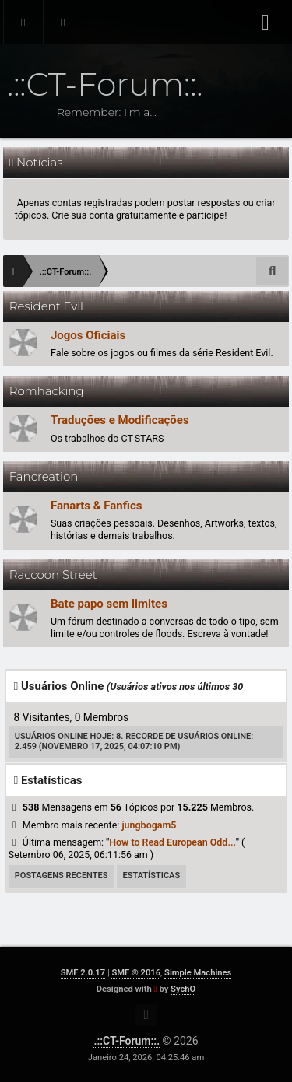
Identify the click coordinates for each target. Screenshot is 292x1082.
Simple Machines (197, 973)
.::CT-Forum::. (126, 1041)
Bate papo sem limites (109, 604)
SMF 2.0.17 (83, 973)
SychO (183, 989)
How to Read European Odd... (172, 842)
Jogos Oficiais (88, 335)
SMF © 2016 (135, 973)
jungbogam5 (148, 825)
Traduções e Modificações (120, 420)
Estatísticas (152, 875)
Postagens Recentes (61, 875)
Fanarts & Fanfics (96, 506)
